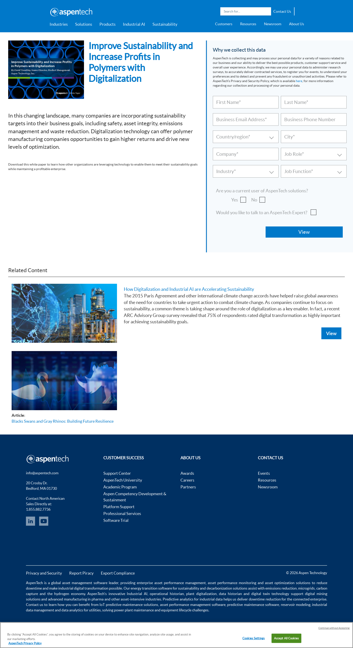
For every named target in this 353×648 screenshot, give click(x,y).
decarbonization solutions (227, 588)
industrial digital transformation (83, 588)
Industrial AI (134, 24)
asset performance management (180, 583)
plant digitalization (201, 594)
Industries (59, 24)
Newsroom (272, 24)
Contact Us (282, 11)
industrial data (211, 599)
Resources (248, 24)
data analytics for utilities (81, 610)
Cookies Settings (253, 638)
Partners (188, 487)
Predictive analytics (178, 599)
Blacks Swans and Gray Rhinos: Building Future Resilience (63, 421)
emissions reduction (281, 588)
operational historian (167, 594)
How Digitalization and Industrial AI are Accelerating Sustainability (189, 289)
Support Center (117, 473)
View (331, 333)
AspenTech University (122, 480)
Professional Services (122, 513)
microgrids (306, 588)
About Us (296, 24)
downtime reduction (265, 599)
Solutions (83, 24)
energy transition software (151, 588)
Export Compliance (118, 573)
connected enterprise (310, 599)
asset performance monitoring (232, 583)
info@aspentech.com (42, 473)
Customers (223, 24)
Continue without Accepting (334, 628)
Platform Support (119, 506)
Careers (187, 480)
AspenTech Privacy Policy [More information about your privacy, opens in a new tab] (25, 643)
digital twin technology (270, 594)
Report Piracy (81, 573)
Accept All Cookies (286, 638)
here (299, 81)
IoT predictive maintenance (121, 605)
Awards (187, 473)
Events (264, 473)
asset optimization (280, 583)
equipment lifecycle (176, 610)
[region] (176, 635)
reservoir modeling (295, 605)
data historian (230, 594)
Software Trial (116, 520)
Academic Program (120, 487)
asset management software (84, 583)
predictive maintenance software (252, 605)
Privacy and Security (44, 573)
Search (266, 11)
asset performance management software (193, 605)
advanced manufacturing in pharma (76, 599)
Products (107, 24)
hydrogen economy (69, 594)
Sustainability (164, 24)
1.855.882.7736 (38, 509)
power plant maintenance (134, 610)
